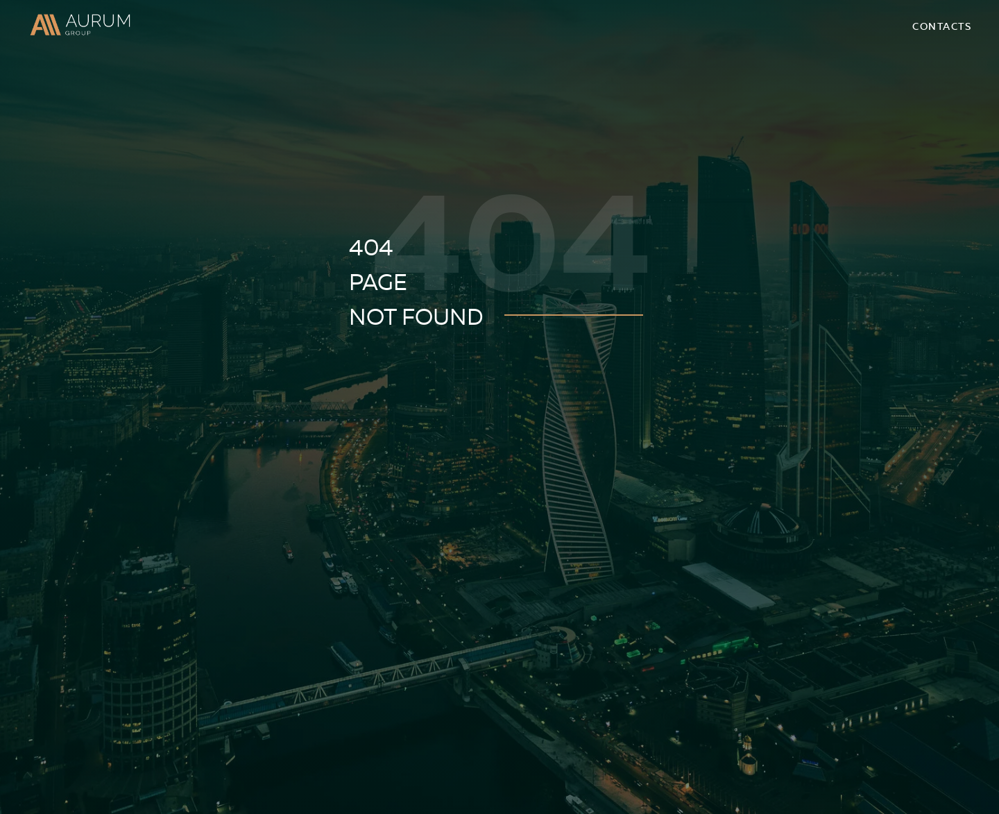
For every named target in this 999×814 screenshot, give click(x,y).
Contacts (941, 26)
